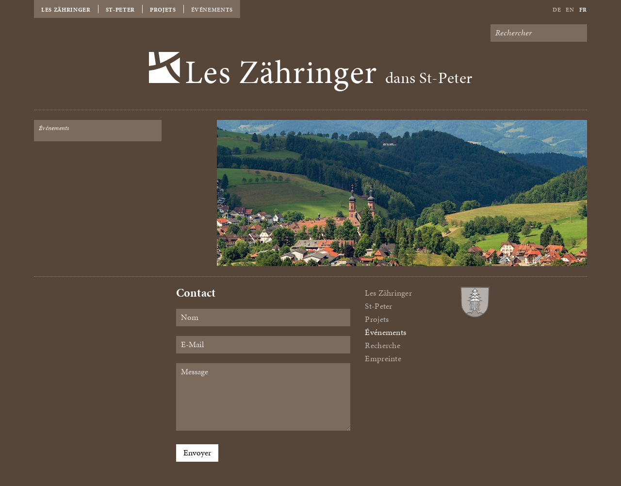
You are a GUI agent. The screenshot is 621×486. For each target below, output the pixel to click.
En (570, 9)
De (557, 9)
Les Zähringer (66, 9)
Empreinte (383, 358)
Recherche (382, 345)
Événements (212, 9)
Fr (583, 9)
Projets (163, 9)
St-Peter (120, 9)
